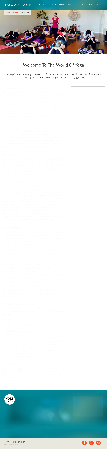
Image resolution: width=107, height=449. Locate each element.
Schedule (43, 5)
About (89, 5)
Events (70, 5)
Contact (99, 5)
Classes (80, 5)
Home (8, 12)
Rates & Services (57, 5)
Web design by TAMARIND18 (13, 444)
